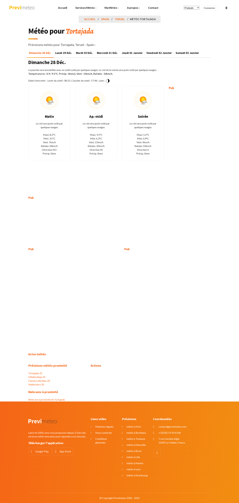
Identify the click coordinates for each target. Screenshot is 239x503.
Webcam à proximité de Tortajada (46, 399)
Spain (105, 19)
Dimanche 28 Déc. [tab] (40, 53)
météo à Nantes (135, 463)
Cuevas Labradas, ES (39, 380)
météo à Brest (134, 450)
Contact (153, 7)
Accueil (62, 7)
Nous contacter (103, 432)
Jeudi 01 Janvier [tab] (132, 53)
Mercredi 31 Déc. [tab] (107, 53)
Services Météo (85, 7)
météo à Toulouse (136, 438)
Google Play (42, 451)
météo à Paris (134, 426)
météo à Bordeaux (136, 432)
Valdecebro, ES (36, 384)
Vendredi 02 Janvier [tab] (159, 53)
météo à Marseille (136, 444)
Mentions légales (104, 426)
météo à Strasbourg (137, 475)
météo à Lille (133, 457)
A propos (132, 7)
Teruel (120, 19)
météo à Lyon (134, 469)
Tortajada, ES (35, 373)
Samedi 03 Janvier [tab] (187, 53)
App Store (65, 451)
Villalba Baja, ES (36, 376)
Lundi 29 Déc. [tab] (63, 53)
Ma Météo (111, 7)
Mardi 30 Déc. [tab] (84, 53)
